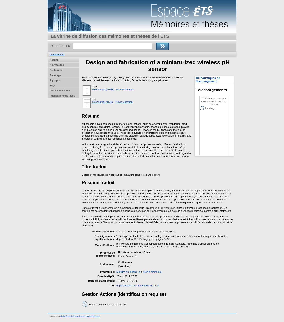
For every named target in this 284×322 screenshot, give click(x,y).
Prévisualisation (125, 89)
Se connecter (57, 54)
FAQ (52, 85)
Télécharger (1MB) (102, 101)
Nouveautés (57, 64)
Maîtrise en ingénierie (128, 271)
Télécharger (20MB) (103, 89)
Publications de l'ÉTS (62, 95)
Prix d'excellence (60, 90)
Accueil (54, 59)
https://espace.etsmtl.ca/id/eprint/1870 (137, 285)
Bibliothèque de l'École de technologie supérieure (80, 316)
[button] (84, 304)
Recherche (56, 70)
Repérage (55, 75)
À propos (55, 80)
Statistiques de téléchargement (208, 80)
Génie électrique (152, 271)
